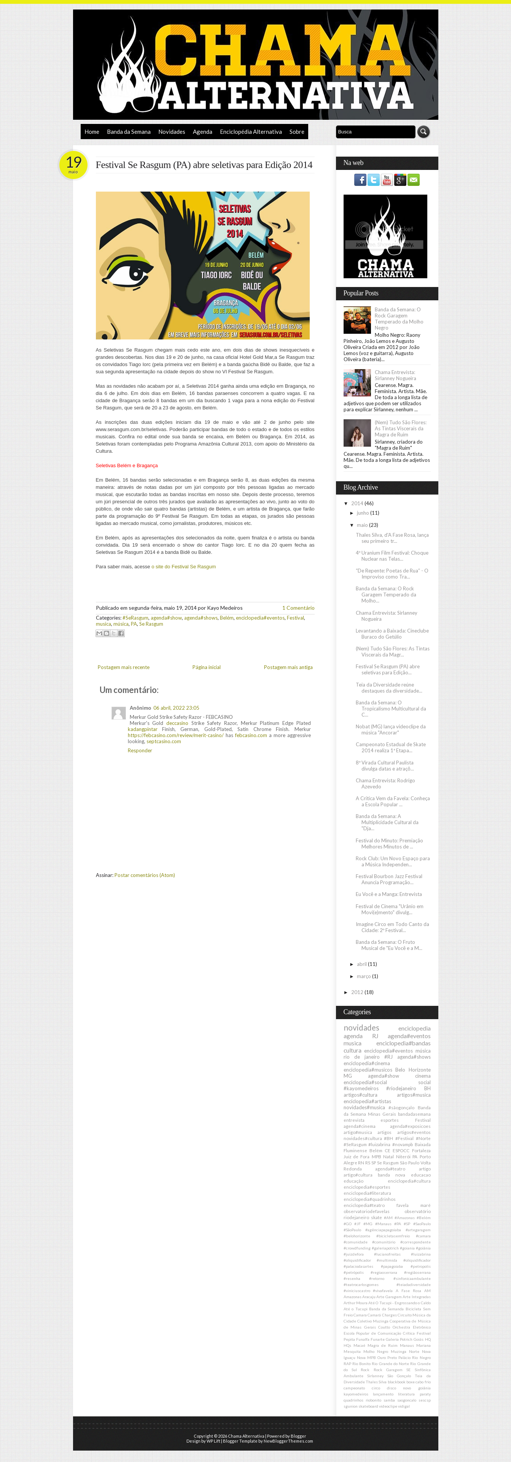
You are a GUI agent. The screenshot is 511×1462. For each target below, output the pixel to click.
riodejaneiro (356, 1217)
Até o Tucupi (356, 1309)
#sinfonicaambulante (412, 1278)
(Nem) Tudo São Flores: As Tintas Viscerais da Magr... (393, 651)
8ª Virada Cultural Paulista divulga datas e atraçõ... (385, 766)
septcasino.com (163, 741)
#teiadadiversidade (413, 1284)
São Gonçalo (399, 1375)
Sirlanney (375, 1375)
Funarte (378, 1339)
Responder (140, 750)
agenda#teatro (390, 1168)
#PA (397, 1223)
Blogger (298, 1435)
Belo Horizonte (413, 1070)
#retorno (376, 1278)
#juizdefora (354, 1254)
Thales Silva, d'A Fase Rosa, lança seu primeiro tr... (392, 538)
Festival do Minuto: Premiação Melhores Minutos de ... (389, 843)
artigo (425, 1168)
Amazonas (352, 1296)
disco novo (399, 1388)
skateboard (368, 1406)
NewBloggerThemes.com (288, 1440)
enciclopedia (414, 1028)
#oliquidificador (417, 1260)
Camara (360, 1315)
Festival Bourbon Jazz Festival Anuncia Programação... (389, 879)
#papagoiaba (392, 1266)
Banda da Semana (129, 131)
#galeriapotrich (385, 1248)
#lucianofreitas (387, 1254)
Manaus (407, 1345)
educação (353, 1180)
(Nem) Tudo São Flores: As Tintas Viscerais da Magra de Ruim (401, 428)
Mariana (423, 1345)
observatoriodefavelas (367, 1211)
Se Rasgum (151, 624)
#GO (348, 1223)
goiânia (424, 1388)
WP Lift (213, 1440)
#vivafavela (383, 1290)
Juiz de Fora (357, 1156)
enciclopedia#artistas (367, 1101)
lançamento (383, 1394)
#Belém (424, 1217)
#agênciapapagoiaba (383, 1229)
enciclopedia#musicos (368, 1070)
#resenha (352, 1278)
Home (91, 131)
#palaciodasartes (358, 1266)
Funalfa (362, 1339)
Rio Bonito (361, 1363)
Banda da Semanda (386, 1309)
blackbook (397, 1382)
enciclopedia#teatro (364, 1205)
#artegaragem (418, 1229)
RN (361, 1162)
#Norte (423, 1138)
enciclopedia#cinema (367, 1063)
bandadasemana (414, 1113)
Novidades (171, 131)
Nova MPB (366, 1357)
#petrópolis (354, 1272)
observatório (417, 1211)
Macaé (359, 1345)
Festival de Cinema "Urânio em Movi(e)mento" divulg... (389, 909)
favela (402, 1205)
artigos (384, 1132)
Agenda (202, 131)
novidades (361, 1027)
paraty (425, 1394)
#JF (357, 1223)
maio (363, 525)
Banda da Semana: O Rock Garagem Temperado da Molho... (386, 594)
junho (363, 513)
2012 (358, 992)
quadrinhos (353, 1400)
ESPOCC (401, 1150)
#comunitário (383, 1242)
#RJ (388, 1057)
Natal (388, 1156)
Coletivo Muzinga (372, 1321)
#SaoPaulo (422, 1223)
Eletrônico (422, 1327)
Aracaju (369, 1296)
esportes (389, 1120)
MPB (376, 1156)
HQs (347, 1345)
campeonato (354, 1388)
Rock (365, 1369)
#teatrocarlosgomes (361, 1284)
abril (362, 964)
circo (376, 1388)
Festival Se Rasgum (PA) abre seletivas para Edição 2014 (204, 164)
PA (134, 624)
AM (427, 1290)
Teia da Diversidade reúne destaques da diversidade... (389, 688)
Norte (414, 1351)
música (121, 624)
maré (425, 1205)
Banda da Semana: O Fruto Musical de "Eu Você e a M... (389, 945)
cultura (352, 1050)
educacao (421, 1174)
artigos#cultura (360, 1095)
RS (367, 1162)
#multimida (387, 1260)
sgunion (351, 1406)
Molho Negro (375, 1351)
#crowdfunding (357, 1248)
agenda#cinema (360, 1126)
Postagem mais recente (124, 667)
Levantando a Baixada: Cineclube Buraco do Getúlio (392, 634)
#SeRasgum (135, 618)
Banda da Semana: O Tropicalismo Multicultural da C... (391, 708)
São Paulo (409, 1162)
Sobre (297, 131)
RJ (375, 1035)
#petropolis (421, 1266)
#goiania (407, 1248)
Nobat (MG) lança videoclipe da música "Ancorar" (391, 729)
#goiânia (423, 1248)
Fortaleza (421, 1150)
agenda (353, 1035)
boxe (410, 1382)
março (364, 976)
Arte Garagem (388, 1296)
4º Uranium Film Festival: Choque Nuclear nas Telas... (392, 556)
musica (103, 624)
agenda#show (166, 618)
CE (387, 1150)
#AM (388, 1217)
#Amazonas (405, 1217)
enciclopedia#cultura (409, 1180)
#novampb (402, 1144)
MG (348, 1076)
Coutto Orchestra (394, 1327)
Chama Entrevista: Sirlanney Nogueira (395, 375)
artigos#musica (414, 1095)
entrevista (354, 1120)
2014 (358, 503)
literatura (406, 1394)
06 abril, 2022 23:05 (176, 708)
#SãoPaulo (352, 1229)
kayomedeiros (356, 1394)
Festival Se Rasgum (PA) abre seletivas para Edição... (388, 669)
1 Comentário (298, 607)
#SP (407, 1223)
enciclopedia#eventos (260, 618)
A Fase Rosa (408, 1290)
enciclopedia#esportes (367, 1186)
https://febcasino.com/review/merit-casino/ (176, 735)
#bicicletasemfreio (393, 1236)
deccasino (177, 723)
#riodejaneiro (401, 1088)
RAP (347, 1363)
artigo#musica (358, 1132)
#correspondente (415, 1242)
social (424, 1082)
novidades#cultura (363, 1138)
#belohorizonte (357, 1236)
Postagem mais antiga (288, 667)
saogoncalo (406, 1400)
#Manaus (383, 1223)
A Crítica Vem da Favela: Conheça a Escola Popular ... (393, 801)
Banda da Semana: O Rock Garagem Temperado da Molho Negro (399, 318)
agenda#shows (201, 618)
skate (376, 1217)
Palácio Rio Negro (414, 1357)
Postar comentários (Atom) (145, 875)
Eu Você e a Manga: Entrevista (389, 894)
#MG (368, 1223)
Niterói (403, 1156)
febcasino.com (251, 735)
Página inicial (207, 667)
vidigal (404, 1406)
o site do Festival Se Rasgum (183, 566)
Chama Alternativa (246, 1435)
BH (427, 1088)
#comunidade (356, 1242)
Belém (227, 618)
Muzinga (398, 1351)
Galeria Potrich (399, 1339)
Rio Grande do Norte (390, 1363)
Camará (374, 1315)
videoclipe (388, 1406)
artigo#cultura (358, 1174)
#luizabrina (379, 1144)
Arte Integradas (416, 1296)
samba (389, 1400)
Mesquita (352, 1351)
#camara (423, 1236)
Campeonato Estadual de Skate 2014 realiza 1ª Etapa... (391, 747)
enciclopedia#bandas (403, 1043)
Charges (389, 1315)
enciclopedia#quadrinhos (370, 1199)
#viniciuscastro (357, 1290)
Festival (295, 618)
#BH (388, 1138)
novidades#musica (364, 1107)
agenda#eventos (409, 1035)
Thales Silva (376, 1382)
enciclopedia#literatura (367, 1193)
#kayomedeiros (361, 1088)
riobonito (373, 1400)
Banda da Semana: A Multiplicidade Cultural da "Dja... (387, 822)
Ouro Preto (387, 1357)
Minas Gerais (382, 1113)
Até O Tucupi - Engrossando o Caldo (399, 1302)
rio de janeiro (362, 1057)
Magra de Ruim (383, 1345)
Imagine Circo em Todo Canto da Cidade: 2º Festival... (392, 927)
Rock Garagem (388, 1369)
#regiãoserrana (417, 1272)
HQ (428, 1339)
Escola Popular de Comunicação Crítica (379, 1333)
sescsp (425, 1400)
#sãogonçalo (401, 1107)
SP (373, 1162)
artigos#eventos (414, 1132)
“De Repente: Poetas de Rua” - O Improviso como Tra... (392, 574)
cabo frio (422, 1382)
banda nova (391, 1174)
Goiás (418, 1339)
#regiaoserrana (384, 1272)
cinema (423, 1076)
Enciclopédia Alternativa (251, 131)
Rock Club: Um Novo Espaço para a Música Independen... (393, 861)
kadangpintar (143, 729)
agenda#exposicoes (410, 1126)
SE (408, 1369)
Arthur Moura (356, 1302)
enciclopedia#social (365, 1082)
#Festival (404, 1138)
